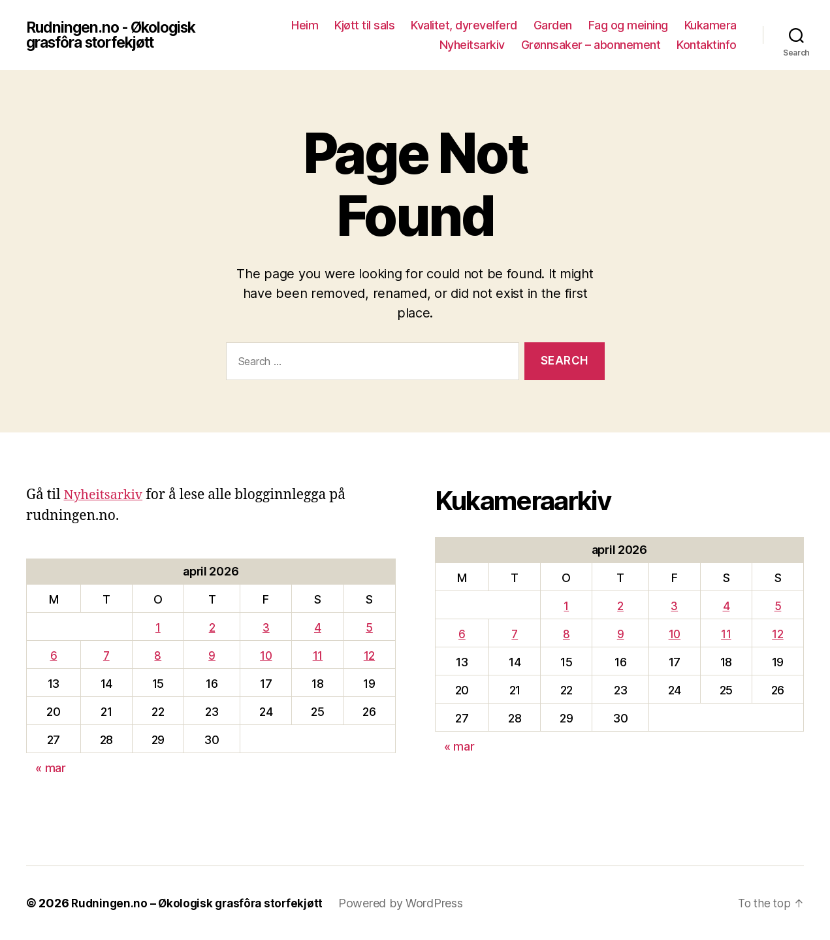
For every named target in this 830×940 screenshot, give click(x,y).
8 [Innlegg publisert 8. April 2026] (157, 655)
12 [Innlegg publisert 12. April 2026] (369, 655)
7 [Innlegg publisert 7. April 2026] (106, 655)
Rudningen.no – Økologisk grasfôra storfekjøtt (200, 903)
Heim (304, 25)
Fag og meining (628, 25)
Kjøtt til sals (364, 25)
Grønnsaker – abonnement (591, 45)
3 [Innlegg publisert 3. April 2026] (266, 627)
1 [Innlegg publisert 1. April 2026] (158, 627)
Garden (553, 25)
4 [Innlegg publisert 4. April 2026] (317, 627)
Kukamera (710, 25)
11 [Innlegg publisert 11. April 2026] (318, 655)
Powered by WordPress (407, 903)
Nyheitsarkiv (472, 45)
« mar (50, 768)
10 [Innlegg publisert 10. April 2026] (266, 655)
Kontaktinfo (707, 45)
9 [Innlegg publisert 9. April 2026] (211, 655)
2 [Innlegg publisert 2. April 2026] (212, 627)
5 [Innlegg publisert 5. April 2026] (369, 627)
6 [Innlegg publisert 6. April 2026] (53, 655)
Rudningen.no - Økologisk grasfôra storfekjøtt (116, 35)
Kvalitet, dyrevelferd (464, 25)
